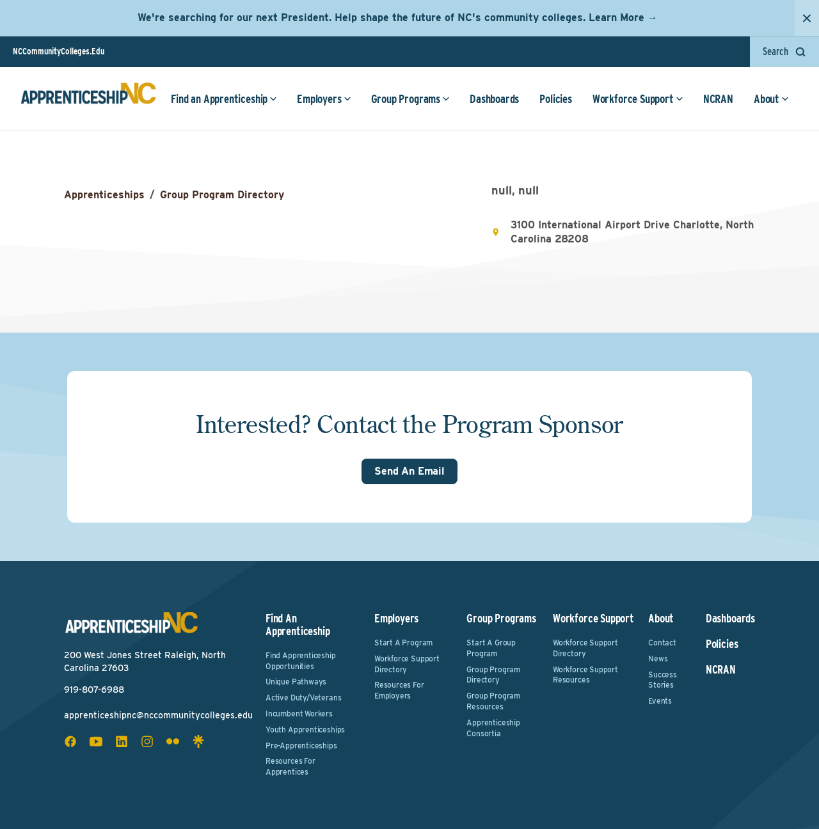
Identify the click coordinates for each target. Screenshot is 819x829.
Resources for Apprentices (290, 766)
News (657, 658)
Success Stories (662, 680)
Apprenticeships (104, 195)
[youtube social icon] (96, 741)
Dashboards (494, 99)
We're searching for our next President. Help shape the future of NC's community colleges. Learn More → (398, 18)
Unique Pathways (296, 681)
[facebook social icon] (70, 741)
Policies (555, 99)
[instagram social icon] (147, 741)
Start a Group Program (491, 648)
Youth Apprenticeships (305, 729)
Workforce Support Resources (585, 675)
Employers (323, 99)
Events (660, 701)
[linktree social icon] (198, 741)
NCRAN (718, 99)
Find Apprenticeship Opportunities (301, 661)
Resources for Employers (399, 690)
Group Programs (410, 99)
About (771, 99)
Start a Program (403, 642)
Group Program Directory (222, 195)
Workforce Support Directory (407, 664)
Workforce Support (638, 99)
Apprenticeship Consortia (493, 728)
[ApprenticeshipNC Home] (88, 98)
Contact (662, 642)
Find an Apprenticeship (224, 99)
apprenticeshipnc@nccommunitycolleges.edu (158, 715)
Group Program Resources (493, 701)
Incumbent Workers (299, 713)
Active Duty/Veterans (303, 697)
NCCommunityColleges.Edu (58, 51)
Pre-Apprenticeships (301, 745)
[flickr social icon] (172, 741)
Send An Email (409, 471)
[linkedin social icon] (121, 741)
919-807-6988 (94, 689)
